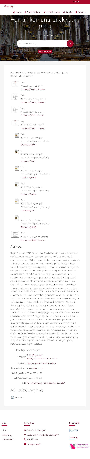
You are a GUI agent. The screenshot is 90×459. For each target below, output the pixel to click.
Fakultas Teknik (50, 358)
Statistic (67, 12)
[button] (12, 397)
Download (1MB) (28, 210)
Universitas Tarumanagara (34, 430)
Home (17, 12)
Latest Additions (7, 439)
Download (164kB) (29, 240)
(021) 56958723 (31, 439)
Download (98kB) (28, 115)
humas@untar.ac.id (32, 444)
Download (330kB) (29, 177)
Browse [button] (80, 12)
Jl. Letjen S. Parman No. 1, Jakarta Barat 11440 (41, 435)
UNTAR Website (32, 12)
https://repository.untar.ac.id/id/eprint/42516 (46, 383)
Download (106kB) (29, 102)
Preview (41, 89)
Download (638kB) (29, 194)
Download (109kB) (29, 128)
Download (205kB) (29, 89)
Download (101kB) (29, 227)
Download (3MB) (28, 161)
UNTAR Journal (52, 12)
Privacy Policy (6, 435)
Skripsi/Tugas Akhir (35, 355)
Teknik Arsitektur (49, 363)
